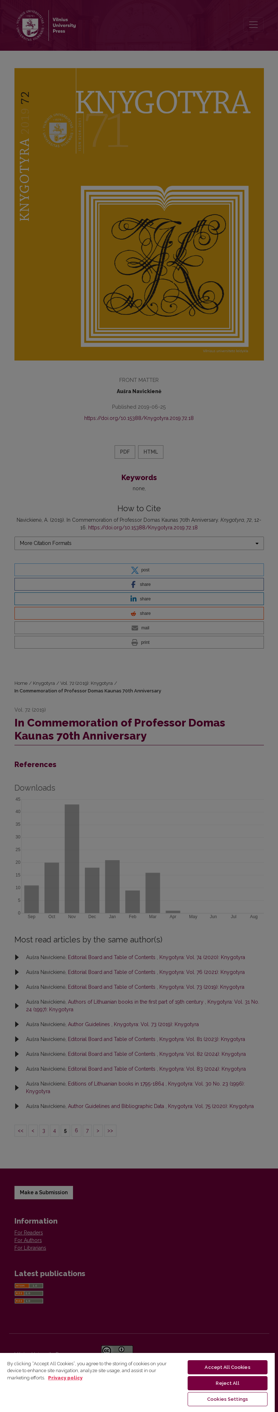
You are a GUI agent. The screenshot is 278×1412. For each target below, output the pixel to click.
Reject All (227, 1383)
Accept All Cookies (227, 1367)
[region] (137, 1382)
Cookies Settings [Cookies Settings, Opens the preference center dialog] (227, 1399)
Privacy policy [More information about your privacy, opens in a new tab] (65, 1377)
